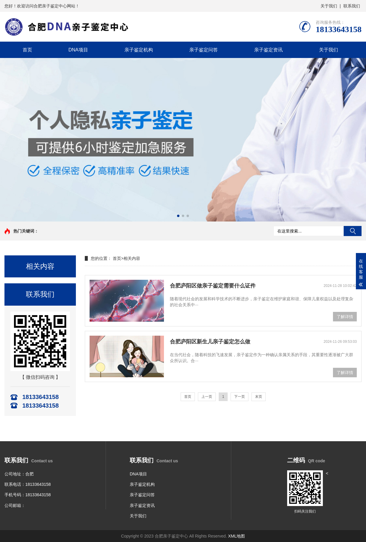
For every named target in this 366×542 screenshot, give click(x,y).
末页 (258, 397)
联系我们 (351, 6)
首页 (27, 49)
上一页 (206, 397)
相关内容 (131, 258)
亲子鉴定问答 (203, 49)
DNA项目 (78, 49)
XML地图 (236, 536)
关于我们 (328, 6)
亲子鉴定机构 (138, 49)
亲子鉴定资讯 (268, 49)
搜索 (353, 231)
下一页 (239, 397)
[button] (178, 216)
